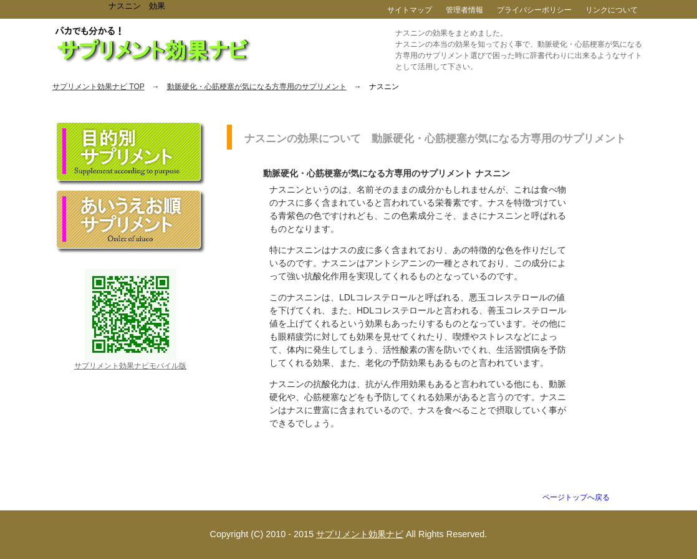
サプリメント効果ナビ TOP (98, 86)
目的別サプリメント (131, 154)
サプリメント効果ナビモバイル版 (130, 365)
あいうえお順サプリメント (131, 222)
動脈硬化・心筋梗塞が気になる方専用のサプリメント (257, 86)
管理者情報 (464, 10)
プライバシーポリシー (534, 10)
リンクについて (611, 10)
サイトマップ (409, 10)
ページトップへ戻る (576, 497)
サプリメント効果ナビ (359, 534)
